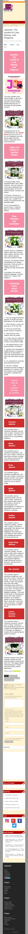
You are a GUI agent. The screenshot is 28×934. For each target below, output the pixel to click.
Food (5, 892)
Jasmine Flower (15, 678)
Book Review (7, 886)
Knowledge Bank (14, 24)
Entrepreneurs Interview (9, 918)
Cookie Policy (7, 875)
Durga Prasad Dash (10, 839)
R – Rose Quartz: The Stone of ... (11, 795)
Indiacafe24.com (6, 24)
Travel (5, 922)
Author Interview (8, 917)
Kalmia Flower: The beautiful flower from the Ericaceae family (14, 688)
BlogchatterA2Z (17, 671)
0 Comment (19, 40)
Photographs (7, 920)
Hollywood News (8, 903)
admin (9, 40)
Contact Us (6, 872)
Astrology (6, 924)
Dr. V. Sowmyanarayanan (11, 849)
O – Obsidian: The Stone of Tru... (11, 804)
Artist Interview (7, 907)
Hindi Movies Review (9, 904)
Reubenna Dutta (9, 854)
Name (7, 721)
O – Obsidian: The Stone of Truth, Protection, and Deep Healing (14, 855)
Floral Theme (8, 678)
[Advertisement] (14, 765)
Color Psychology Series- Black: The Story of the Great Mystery (14, 836)
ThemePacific (21, 932)
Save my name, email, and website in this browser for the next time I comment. (13, 739)
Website (7, 733)
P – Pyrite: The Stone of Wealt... (11, 801)
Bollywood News (8, 902)
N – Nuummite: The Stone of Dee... (11, 807)
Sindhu (7, 835)
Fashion (6, 889)
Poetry (5, 921)
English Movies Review (9, 906)
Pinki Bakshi (8, 845)
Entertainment (7, 887)
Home (5, 870)
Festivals (6, 890)
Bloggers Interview (8, 908)
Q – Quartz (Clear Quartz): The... (11, 798)
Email (7, 727)
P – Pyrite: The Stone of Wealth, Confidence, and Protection (14, 841)
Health (5, 893)
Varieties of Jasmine (9, 680)
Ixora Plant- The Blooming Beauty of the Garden (13, 685)
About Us (6, 871)
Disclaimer (6, 876)
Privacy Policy (7, 874)
